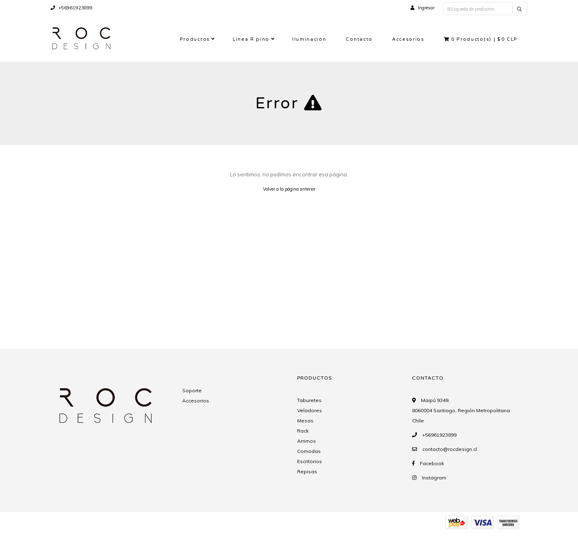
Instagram (434, 478)
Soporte (192, 390)
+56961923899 (72, 8)
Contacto (359, 39)
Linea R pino (251, 39)
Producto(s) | (481, 39)
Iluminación (309, 39)
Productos (195, 39)
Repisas (307, 471)
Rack (303, 431)
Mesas (305, 421)
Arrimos (306, 441)
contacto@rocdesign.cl (449, 449)
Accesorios (408, 39)
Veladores (309, 410)
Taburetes (309, 400)
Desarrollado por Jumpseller (135, 532)
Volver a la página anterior (289, 189)
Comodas (309, 451)
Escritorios (309, 461)
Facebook (432, 463)
